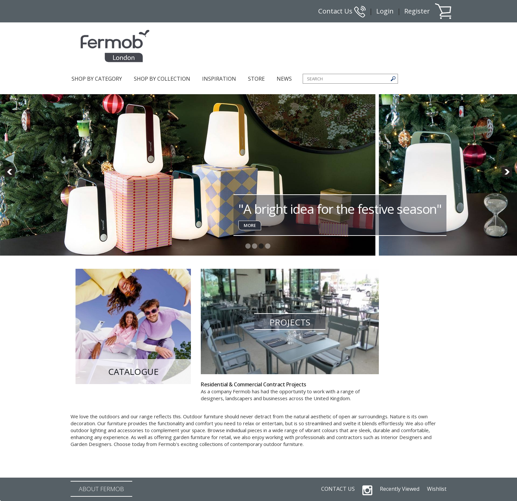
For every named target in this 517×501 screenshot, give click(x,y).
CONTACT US (338, 488)
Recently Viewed (399, 488)
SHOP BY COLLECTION (162, 78)
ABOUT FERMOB (101, 489)
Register (417, 11)
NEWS (284, 78)
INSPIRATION (219, 78)
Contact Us (342, 11)
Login (385, 11)
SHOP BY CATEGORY (97, 78)
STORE (256, 78)
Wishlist (436, 488)
